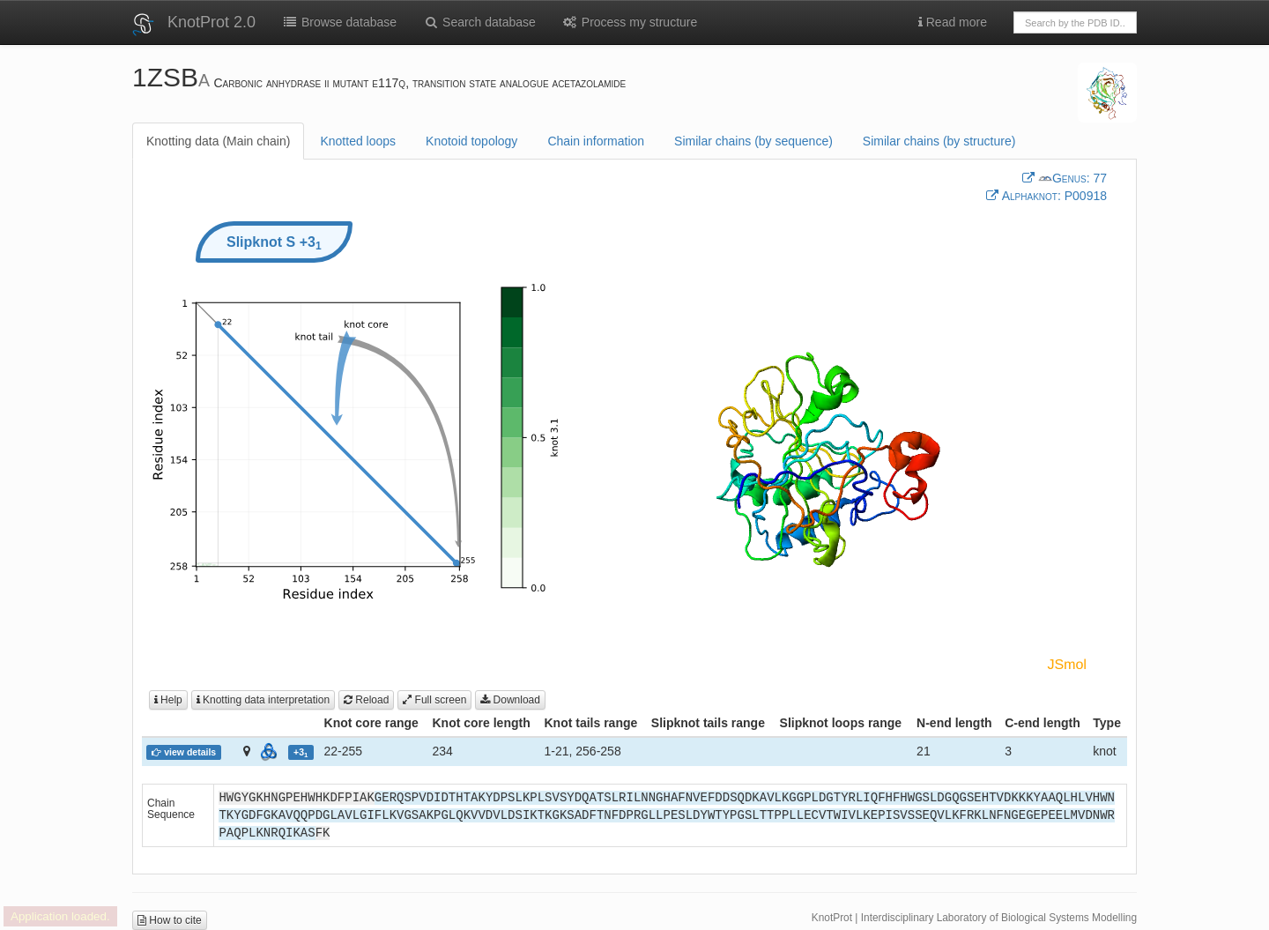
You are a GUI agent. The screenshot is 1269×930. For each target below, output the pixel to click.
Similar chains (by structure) (939, 141)
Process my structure (629, 22)
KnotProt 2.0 (211, 22)
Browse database (339, 22)
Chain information (595, 141)
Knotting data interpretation (263, 700)
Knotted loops (358, 141)
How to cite (169, 920)
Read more (952, 22)
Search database (479, 22)
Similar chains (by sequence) (753, 141)
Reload (366, 700)
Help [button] (168, 700)
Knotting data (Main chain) (218, 141)
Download (510, 700)
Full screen (434, 700)
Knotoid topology (471, 141)
